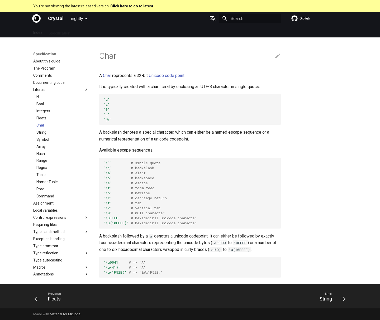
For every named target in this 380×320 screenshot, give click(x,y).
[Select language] (212, 18)
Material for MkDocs (65, 314)
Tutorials (101, 31)
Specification (59, 31)
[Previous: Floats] (49, 297)
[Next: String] (331, 297)
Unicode (156, 75)
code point (174, 75)
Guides (82, 31)
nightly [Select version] (77, 18)
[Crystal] (36, 18)
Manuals (122, 31)
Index (37, 31)
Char (107, 75)
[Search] (250, 18)
